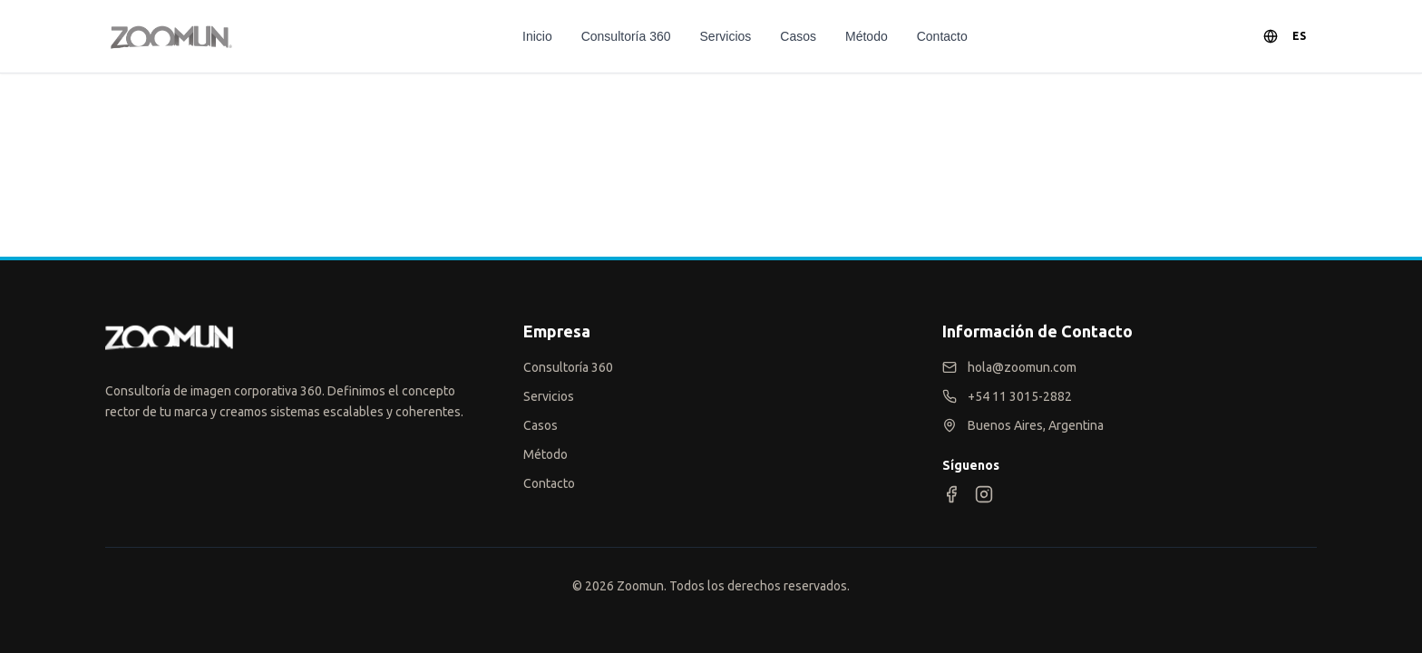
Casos (798, 36)
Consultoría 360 (626, 36)
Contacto (942, 36)
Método (866, 36)
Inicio (537, 36)
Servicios (726, 36)
